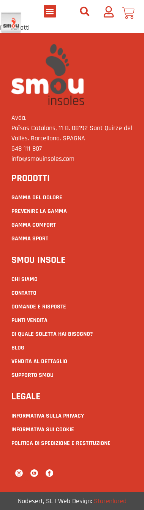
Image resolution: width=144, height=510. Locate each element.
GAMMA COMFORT (33, 225)
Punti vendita (29, 320)
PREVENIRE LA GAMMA (39, 211)
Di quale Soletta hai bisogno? (52, 334)
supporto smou (32, 375)
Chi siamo (24, 279)
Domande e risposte (38, 307)
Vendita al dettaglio (39, 361)
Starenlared (110, 501)
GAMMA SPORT (29, 239)
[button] (50, 11)
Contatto (23, 293)
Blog (17, 348)
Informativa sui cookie (42, 430)
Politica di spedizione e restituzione (61, 443)
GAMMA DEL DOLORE (36, 198)
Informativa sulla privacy (47, 416)
